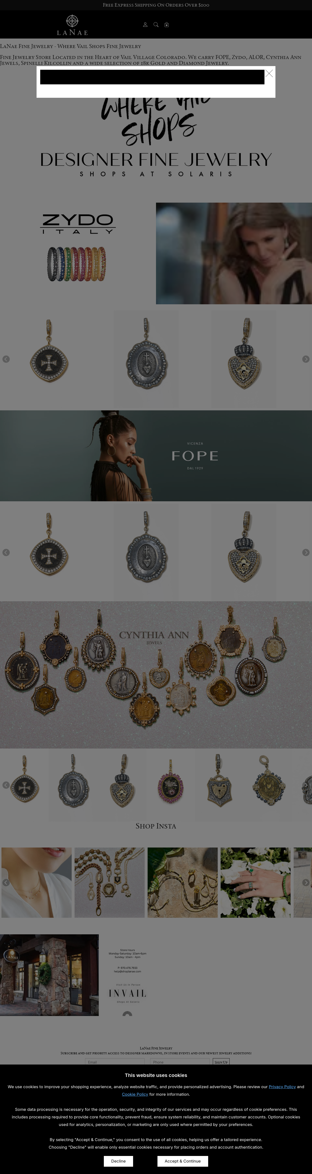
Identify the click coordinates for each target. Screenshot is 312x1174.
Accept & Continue (183, 1161)
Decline (118, 1161)
